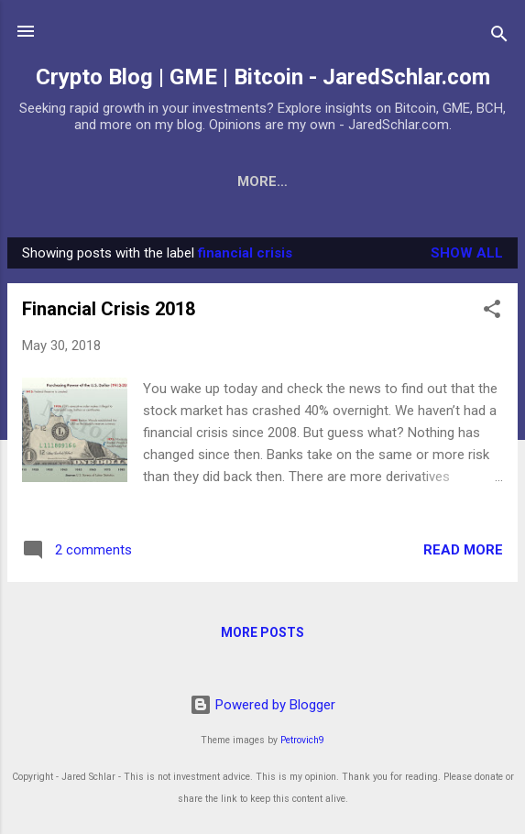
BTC (197, 181)
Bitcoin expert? (90, 181)
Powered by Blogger (262, 705)
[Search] (499, 37)
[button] (492, 316)
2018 (413, 181)
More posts (262, 636)
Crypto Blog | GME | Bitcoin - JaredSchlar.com (263, 77)
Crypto (273, 181)
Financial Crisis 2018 (108, 313)
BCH (349, 181)
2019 (479, 181)
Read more (463, 553)
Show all (467, 256)
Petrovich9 (302, 740)
